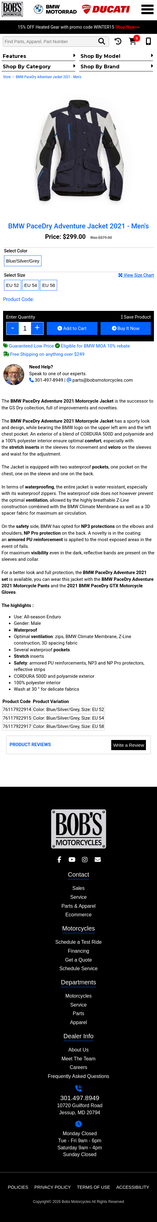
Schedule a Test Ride (78, 942)
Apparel (78, 1022)
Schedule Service (78, 968)
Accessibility (132, 1187)
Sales (78, 888)
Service (78, 897)
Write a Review (128, 745)
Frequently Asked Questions (78, 1076)
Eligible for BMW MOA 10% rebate (92, 346)
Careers (78, 1067)
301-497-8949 (46, 380)
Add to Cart (71, 328)
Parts (78, 1013)
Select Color (15, 250)
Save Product (136, 317)
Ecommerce (78, 914)
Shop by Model (116, 56)
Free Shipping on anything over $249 (43, 354)
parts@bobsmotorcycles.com (100, 380)
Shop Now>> (127, 27)
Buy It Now (125, 328)
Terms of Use (93, 1187)
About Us (79, 1049)
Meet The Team (78, 1058)
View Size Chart (136, 275)
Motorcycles (78, 996)
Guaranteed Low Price (28, 346)
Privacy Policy (52, 1187)
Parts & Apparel (78, 906)
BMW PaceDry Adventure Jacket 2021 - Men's (48, 77)
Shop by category (39, 66)
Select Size (79, 275)
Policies (18, 1187)
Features (39, 56)
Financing (78, 951)
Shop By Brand (116, 66)
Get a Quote (78, 960)
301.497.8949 (79, 1097)
